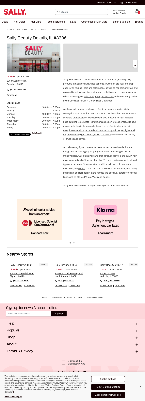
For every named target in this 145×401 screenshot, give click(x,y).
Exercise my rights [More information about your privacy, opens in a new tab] (13, 396)
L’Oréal (87, 177)
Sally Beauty (36, 133)
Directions (29, 285)
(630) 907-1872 (66, 280)
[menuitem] (5, 22)
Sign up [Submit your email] (59, 313)
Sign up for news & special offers (32, 308)
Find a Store (131, 3)
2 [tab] (74, 243)
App (121, 3)
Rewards (101, 3)
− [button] (135, 65)
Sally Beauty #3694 (66, 265)
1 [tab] (70, 243)
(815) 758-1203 (18, 89)
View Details (16, 285)
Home (9, 29)
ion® (116, 156)
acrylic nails (73, 134)
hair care (84, 88)
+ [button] (135, 62)
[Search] (83, 12)
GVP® (81, 168)
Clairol (80, 177)
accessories (108, 96)
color (95, 88)
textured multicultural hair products (103, 130)
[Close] (140, 386)
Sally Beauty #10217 (111, 265)
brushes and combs (75, 139)
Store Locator (21, 29)
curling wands (97, 92)
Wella (95, 177)
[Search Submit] (59, 11)
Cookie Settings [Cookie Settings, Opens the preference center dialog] (108, 379)
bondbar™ (99, 160)
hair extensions (76, 130)
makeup (129, 88)
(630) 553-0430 (112, 280)
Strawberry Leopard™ (94, 164)
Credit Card (112, 3)
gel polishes (87, 134)
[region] (72, 386)
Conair (106, 177)
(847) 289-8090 (21, 280)
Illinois (34, 29)
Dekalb (44, 29)
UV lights (125, 130)
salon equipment (92, 96)
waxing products (102, 134)
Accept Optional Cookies (108, 395)
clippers (123, 92)
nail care (120, 88)
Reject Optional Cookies (108, 387)
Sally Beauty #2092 (21, 265)
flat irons (110, 92)
